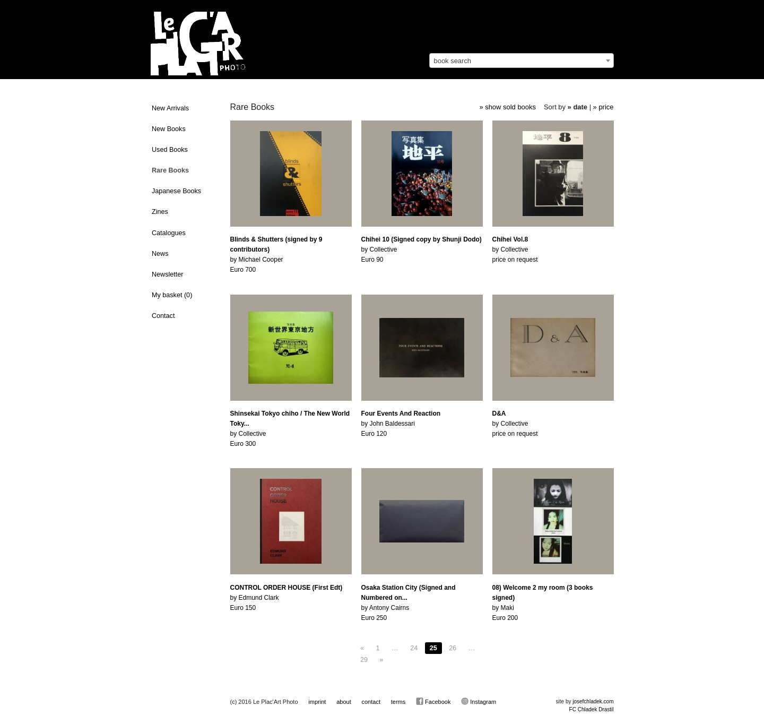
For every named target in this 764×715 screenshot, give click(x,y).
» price (603, 107)
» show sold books (507, 107)
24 (414, 648)
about (343, 702)
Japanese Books (176, 191)
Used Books (170, 149)
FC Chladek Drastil (591, 709)
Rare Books (170, 170)
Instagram (478, 701)
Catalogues (169, 233)
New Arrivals (170, 108)
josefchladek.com (592, 701)
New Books (169, 129)
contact (370, 702)
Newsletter (168, 274)
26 (452, 648)
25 (433, 648)
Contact (163, 316)
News (160, 253)
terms (398, 702)
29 (364, 660)
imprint (317, 702)
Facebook (433, 701)
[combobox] (521, 60)
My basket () (172, 295)
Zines (160, 212)
